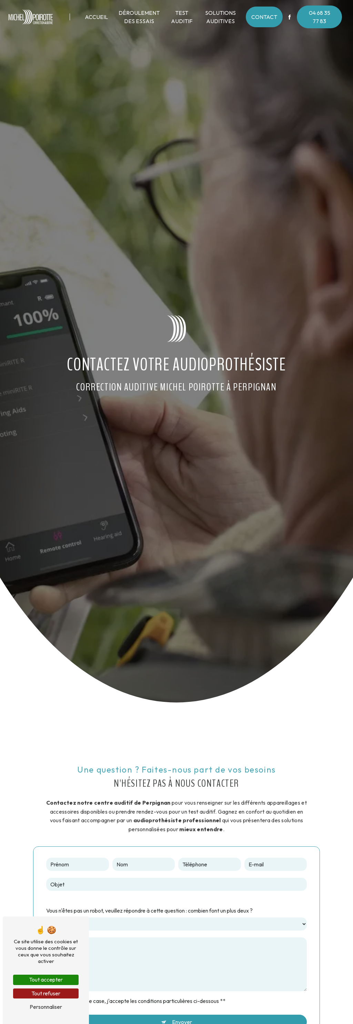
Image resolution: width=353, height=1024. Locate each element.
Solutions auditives (220, 16)
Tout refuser (45, 993)
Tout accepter (46, 979)
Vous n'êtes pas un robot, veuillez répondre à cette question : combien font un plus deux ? (149, 910)
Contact (264, 16)
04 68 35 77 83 (319, 16)
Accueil (96, 16)
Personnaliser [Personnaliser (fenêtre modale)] (46, 1006)
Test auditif (181, 16)
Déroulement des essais (139, 16)
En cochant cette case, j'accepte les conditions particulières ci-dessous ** (138, 1000)
